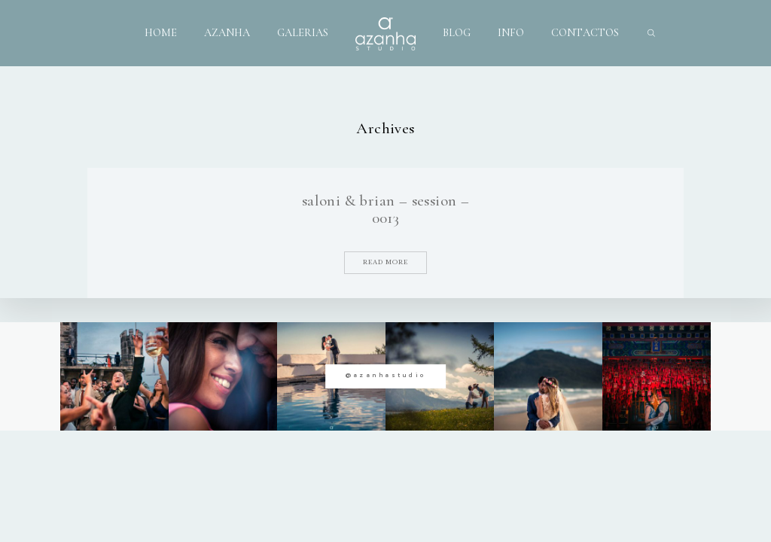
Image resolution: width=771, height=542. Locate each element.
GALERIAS (302, 32)
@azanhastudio (386, 375)
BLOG (457, 32)
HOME (161, 32)
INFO (511, 32)
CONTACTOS (585, 32)
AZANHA (227, 32)
